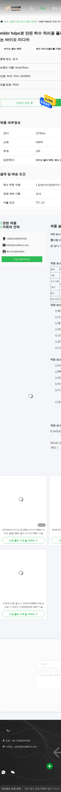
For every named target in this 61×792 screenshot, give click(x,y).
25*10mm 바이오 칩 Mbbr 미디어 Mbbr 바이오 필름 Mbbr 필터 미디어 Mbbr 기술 (23, 531)
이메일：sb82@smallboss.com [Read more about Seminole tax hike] (19, 746)
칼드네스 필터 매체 (26, 21)
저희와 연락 (24, 103)
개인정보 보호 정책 (11, 788)
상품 (11, 21)
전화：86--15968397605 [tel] (16, 740)
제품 (43, 8)
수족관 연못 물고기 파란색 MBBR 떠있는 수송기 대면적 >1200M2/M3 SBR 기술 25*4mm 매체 (23, 605)
